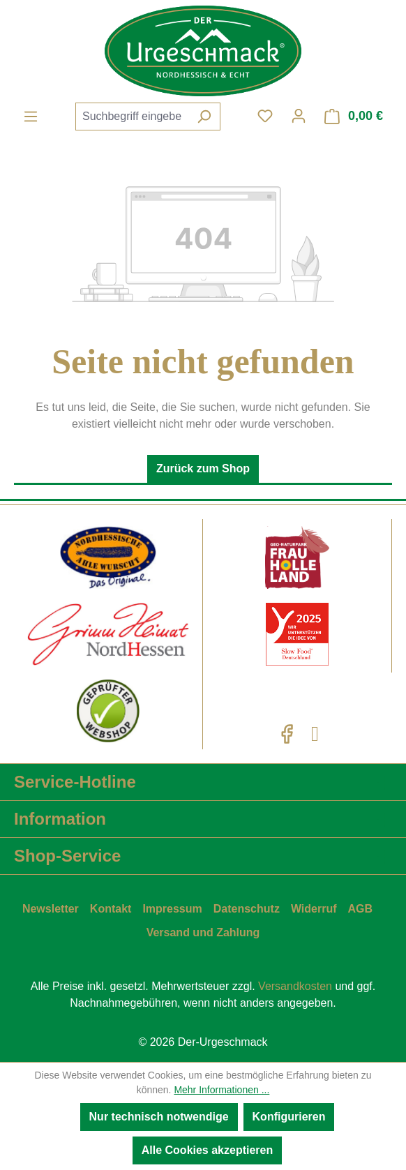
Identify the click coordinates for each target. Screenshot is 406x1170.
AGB (360, 909)
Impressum (172, 909)
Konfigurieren (289, 1117)
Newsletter (50, 909)
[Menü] (30, 116)
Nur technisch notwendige (159, 1117)
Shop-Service (67, 855)
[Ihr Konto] (298, 116)
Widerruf (314, 909)
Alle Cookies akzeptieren (207, 1150)
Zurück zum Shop (203, 468)
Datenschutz (246, 909)
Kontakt (111, 909)
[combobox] (131, 116)
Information (60, 818)
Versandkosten (295, 986)
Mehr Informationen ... (221, 1089)
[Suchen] (204, 116)
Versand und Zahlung (203, 932)
